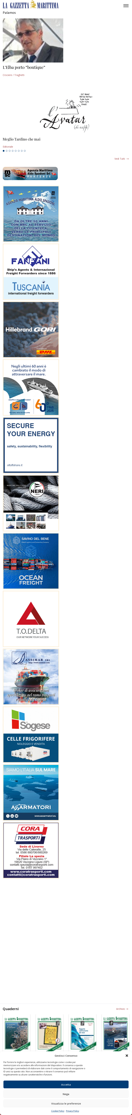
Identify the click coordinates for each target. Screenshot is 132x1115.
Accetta (66, 1084)
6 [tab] (19, 151)
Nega (66, 1094)
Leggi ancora (66, 142)
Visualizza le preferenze (66, 1103)
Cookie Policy (57, 1110)
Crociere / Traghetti (13, 75)
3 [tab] (9, 151)
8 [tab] (25, 151)
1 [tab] (3, 151)
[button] (127, 1055)
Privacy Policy (72, 1110)
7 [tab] (22, 151)
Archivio (120, 1008)
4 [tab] (13, 151)
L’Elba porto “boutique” (24, 67)
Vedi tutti (119, 158)
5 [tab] (15, 151)
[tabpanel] (66, 142)
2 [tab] (7, 151)
